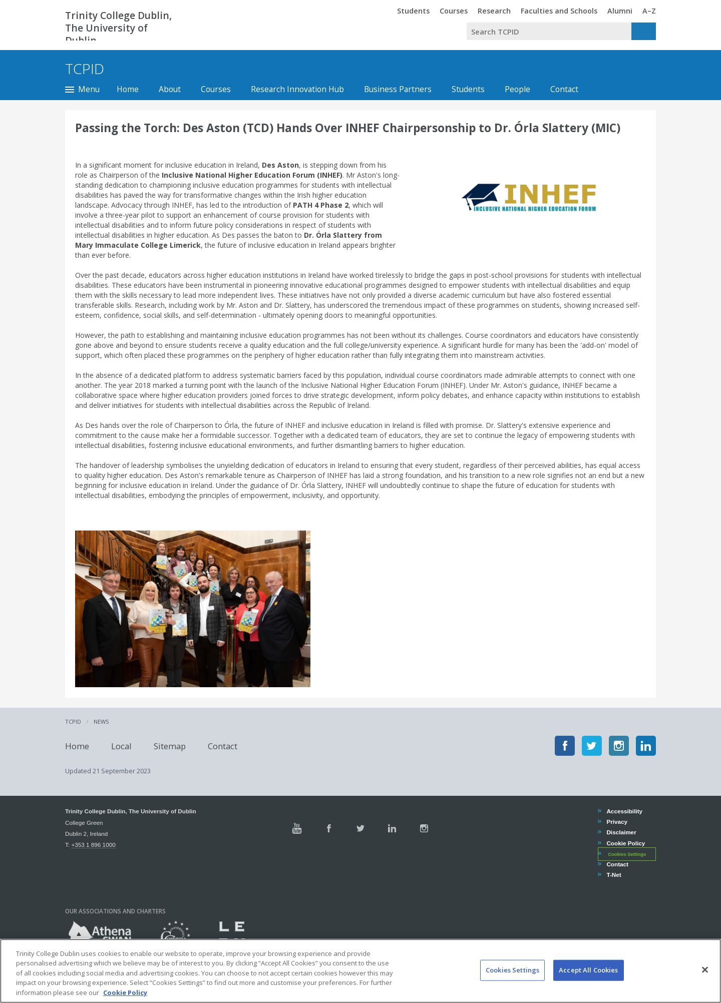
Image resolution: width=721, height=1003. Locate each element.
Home (128, 89)
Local (121, 745)
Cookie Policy (625, 843)
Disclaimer (621, 832)
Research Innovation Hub (297, 89)
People (517, 89)
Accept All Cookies (588, 981)
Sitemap (170, 745)
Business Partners (398, 89)
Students (468, 89)
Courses (216, 89)
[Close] (705, 981)
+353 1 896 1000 (93, 844)
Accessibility (624, 811)
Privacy (616, 821)
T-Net (613, 874)
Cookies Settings (627, 854)
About (170, 89)
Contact (564, 89)
